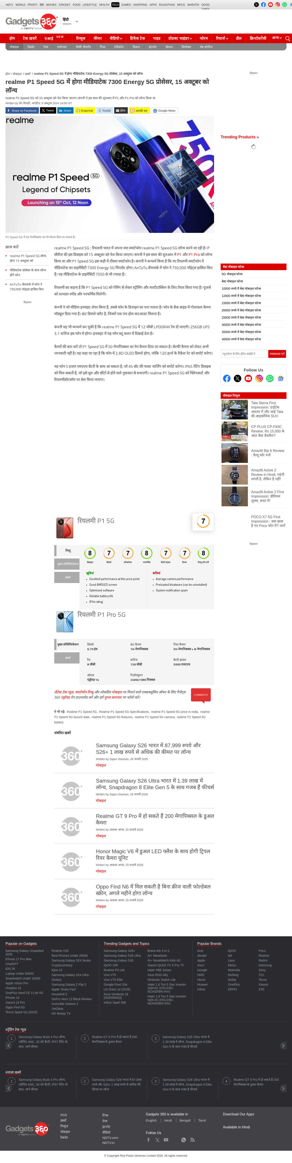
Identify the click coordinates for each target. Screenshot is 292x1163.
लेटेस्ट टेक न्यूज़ (63, 692)
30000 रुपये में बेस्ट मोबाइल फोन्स (241, 324)
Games (126, 4)
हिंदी (42, 4)
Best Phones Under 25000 (70, 955)
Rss (192, 1139)
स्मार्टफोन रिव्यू (84, 692)
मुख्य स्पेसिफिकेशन (68, 564)
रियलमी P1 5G (96, 521)
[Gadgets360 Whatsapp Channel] (270, 378)
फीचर (98, 38)
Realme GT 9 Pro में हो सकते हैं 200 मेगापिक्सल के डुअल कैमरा (114, 1039)
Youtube (166, 1139)
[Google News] (280, 378)
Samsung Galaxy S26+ (119, 951)
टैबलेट (31, 47)
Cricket (64, 4)
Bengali (185, 1120)
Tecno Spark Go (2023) (21, 1012)
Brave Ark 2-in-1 (158, 951)
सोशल (169, 47)
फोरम (204, 38)
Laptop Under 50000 (19, 973)
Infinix (201, 989)
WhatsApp (183, 1139)
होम (12, 38)
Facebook (148, 1139)
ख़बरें (28, 74)
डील (239, 38)
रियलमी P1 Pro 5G (102, 615)
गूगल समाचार (113, 697)
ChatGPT (11, 964)
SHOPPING (140, 4)
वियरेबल (186, 47)
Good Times (206, 5)
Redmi (263, 960)
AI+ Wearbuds (157, 955)
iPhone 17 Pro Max (18, 959)
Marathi (193, 4)
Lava (231, 960)
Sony (262, 970)
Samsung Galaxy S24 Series (71, 960)
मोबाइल (14, 47)
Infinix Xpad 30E (115, 1002)
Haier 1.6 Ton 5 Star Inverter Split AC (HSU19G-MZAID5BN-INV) (167, 988)
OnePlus (234, 984)
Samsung (265, 965)
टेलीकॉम (119, 47)
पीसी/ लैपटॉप (83, 47)
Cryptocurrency (62, 965)
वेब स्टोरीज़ (206, 47)
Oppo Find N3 (15, 1007)
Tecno (263, 979)
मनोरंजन (62, 47)
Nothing (233, 975)
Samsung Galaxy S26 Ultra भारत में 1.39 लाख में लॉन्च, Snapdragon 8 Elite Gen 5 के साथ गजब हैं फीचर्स (187, 1041)
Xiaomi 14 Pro (15, 1002)
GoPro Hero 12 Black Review (72, 999)
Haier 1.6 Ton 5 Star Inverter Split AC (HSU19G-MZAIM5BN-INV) (167, 1000)
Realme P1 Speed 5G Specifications (124, 711)
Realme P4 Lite (114, 970)
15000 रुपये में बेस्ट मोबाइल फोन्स (241, 303)
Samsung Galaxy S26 (118, 960)
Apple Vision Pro (16, 983)
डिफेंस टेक (137, 38)
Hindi (168, 1120)
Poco (262, 951)
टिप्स (102, 47)
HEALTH (104, 4)
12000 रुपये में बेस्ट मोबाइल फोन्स (241, 296)
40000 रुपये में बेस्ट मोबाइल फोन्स (241, 339)
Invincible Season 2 (65, 1004)
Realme (264, 955)
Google (202, 970)
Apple (201, 960)
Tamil (202, 1120)
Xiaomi (263, 984)
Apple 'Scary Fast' (64, 989)
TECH (115, 4)
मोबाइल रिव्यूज (231, 395)
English (151, 1120)
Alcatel (201, 955)
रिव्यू (67, 551)
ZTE (261, 989)
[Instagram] (259, 378)
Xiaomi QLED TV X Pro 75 (166, 965)
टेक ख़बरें (29, 38)
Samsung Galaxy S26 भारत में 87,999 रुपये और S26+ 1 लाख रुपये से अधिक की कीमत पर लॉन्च (117, 1084)
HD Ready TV (61, 1013)
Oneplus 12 (13, 988)
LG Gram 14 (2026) (117, 989)
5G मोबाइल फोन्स (232, 274)
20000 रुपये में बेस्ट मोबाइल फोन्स (241, 310)
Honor (201, 979)
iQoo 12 (57, 970)
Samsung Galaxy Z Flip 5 (69, 984)
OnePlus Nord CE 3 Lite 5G (24, 993)
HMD (200, 975)
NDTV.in (108, 1143)
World (20, 4)
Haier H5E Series (159, 970)
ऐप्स (45, 47)
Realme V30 (60, 951)
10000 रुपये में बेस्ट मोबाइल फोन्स (241, 288)
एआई (55, 38)
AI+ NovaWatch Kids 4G (164, 960)
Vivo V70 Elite (113, 979)
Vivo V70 (110, 975)
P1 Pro (194, 254)
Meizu (232, 965)
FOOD (77, 4)
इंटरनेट (153, 47)
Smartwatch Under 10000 (22, 978)
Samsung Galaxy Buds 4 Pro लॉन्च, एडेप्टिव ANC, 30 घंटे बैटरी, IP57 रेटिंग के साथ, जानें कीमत (43, 1041)
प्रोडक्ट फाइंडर (178, 38)
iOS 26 (10, 968)
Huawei (202, 984)
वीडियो (114, 38)
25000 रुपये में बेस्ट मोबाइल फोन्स (241, 317)
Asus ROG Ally (158, 975)
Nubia (232, 979)
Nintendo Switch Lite (162, 979)
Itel (230, 955)
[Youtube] (248, 378)
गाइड (156, 38)
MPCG (181, 4)
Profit (32, 4)
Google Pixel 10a (115, 984)
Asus (200, 965)
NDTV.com (110, 1138)
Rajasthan (167, 4)
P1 (179, 254)
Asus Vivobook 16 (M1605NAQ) (116, 995)
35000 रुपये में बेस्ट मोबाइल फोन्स (241, 332)
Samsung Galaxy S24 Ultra (70, 975)
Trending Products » (240, 137)
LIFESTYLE (90, 4)
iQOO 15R (111, 965)
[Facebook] (227, 378)
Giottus (56, 979)
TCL (261, 975)
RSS (63, 1115)
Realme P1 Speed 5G (82, 711)
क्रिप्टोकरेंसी (258, 38)
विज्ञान (136, 47)
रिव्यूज (80, 38)
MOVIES (51, 4)
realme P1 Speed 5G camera (155, 717)
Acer (200, 951)
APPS (153, 4)
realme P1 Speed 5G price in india (174, 711)
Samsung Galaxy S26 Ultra (122, 955)
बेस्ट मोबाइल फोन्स (232, 281)
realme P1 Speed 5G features (112, 717)
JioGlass (57, 1008)
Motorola (234, 970)
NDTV (9, 4)
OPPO (232, 989)
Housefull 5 (59, 994)
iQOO (232, 951)
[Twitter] (237, 378)
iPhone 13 (12, 997)
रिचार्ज (220, 38)
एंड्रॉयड (65, 697)
